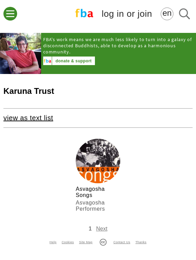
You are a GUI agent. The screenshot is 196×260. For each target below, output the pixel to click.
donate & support (73, 61)
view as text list (28, 118)
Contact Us (121, 242)
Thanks (140, 242)
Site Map (86, 242)
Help (53, 242)
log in (127, 14)
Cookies (68, 242)
